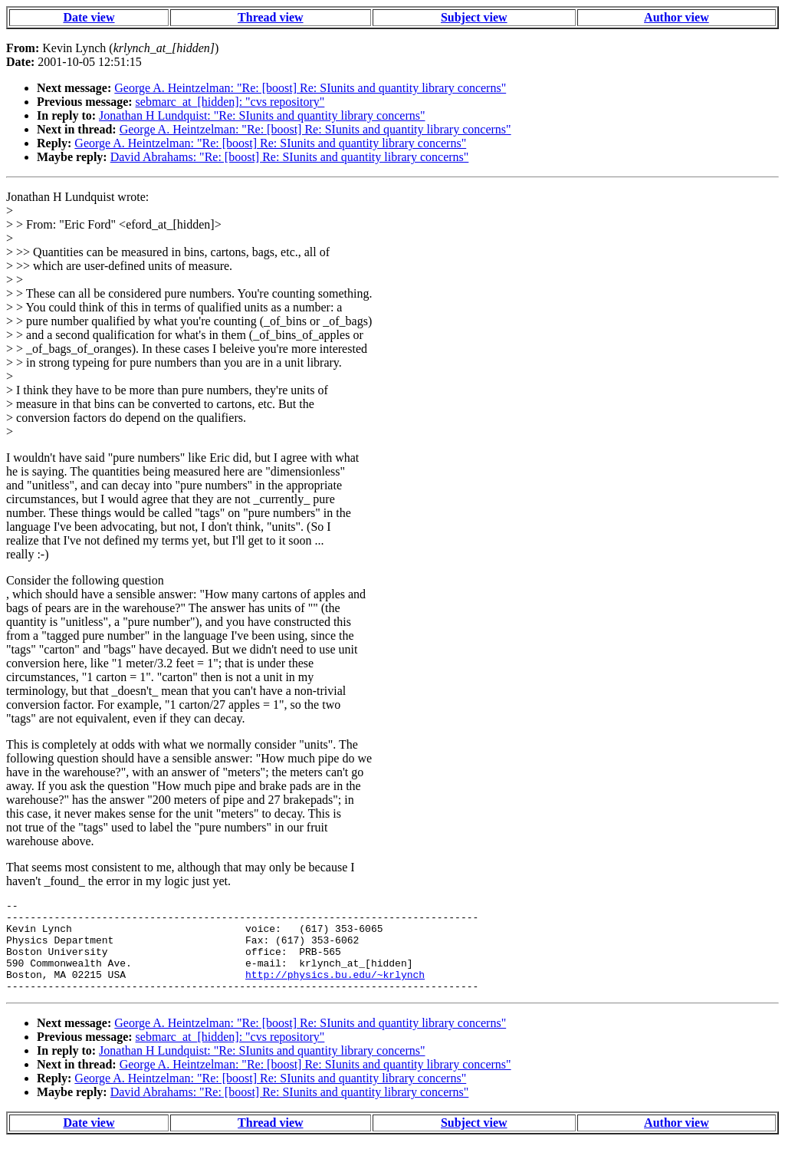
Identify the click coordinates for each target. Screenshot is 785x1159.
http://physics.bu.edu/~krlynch (335, 990)
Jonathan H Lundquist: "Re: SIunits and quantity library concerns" (262, 115)
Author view (676, 17)
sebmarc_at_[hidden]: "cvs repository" (230, 101)
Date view (88, 17)
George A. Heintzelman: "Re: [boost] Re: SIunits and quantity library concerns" (310, 87)
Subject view (474, 17)
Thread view (270, 17)
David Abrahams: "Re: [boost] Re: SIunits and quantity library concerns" (289, 156)
